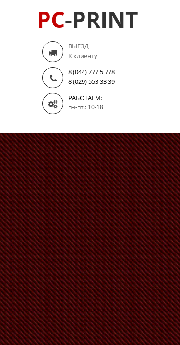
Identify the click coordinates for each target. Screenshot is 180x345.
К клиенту (82, 55)
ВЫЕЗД (78, 46)
